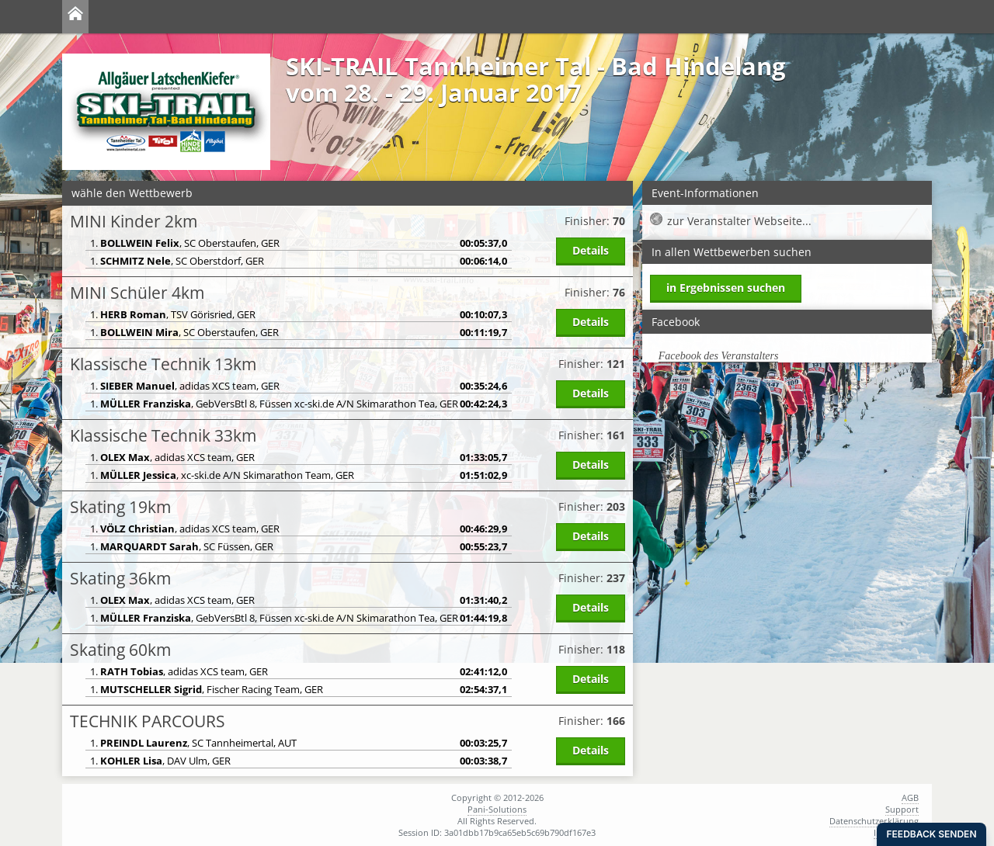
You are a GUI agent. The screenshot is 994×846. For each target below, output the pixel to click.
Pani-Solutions (497, 809)
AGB (910, 797)
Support (902, 809)
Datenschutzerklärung (874, 821)
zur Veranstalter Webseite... (739, 220)
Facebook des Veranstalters (719, 356)
